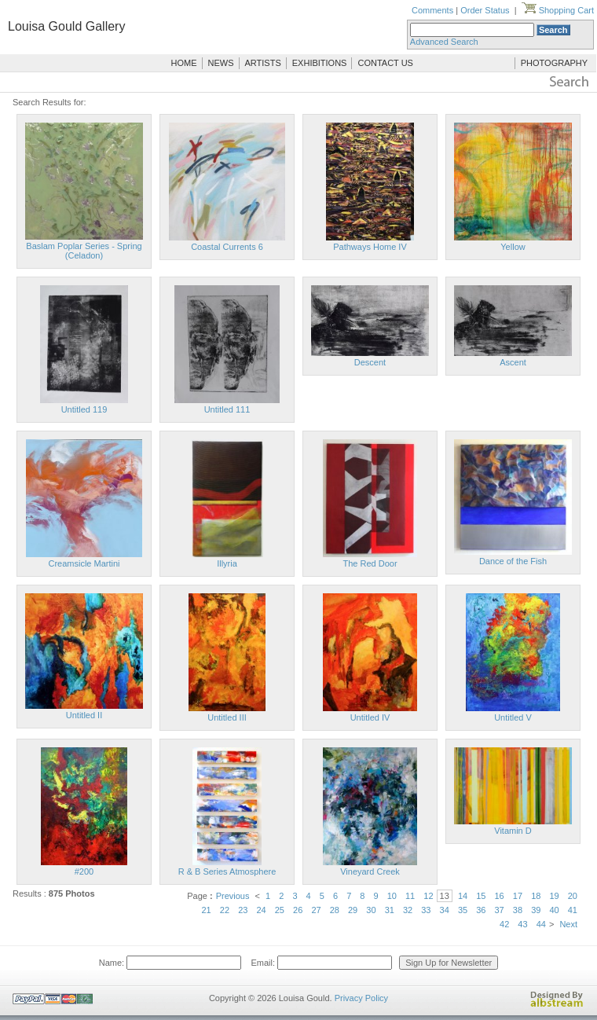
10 (392, 896)
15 (480, 896)
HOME (184, 63)
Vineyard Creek (370, 871)
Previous (233, 896)
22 (224, 910)
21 (206, 910)
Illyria (227, 563)
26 (297, 910)
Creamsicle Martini (83, 563)
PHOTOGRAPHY (554, 63)
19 (554, 896)
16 (499, 896)
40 (554, 910)
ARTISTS (263, 63)
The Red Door (369, 563)
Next (568, 924)
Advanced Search (444, 41)
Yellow (512, 246)
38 (517, 910)
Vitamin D (512, 830)
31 (389, 910)
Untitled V (513, 717)
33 (425, 910)
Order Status (484, 10)
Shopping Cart (558, 10)
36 (480, 910)
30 (370, 910)
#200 (84, 871)
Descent (370, 362)
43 (522, 924)
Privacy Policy (361, 998)
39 (535, 910)
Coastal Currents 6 (227, 246)
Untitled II (84, 715)
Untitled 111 (227, 409)
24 (261, 910)
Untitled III (227, 717)
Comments (432, 10)
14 (462, 896)
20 (572, 896)
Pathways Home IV (370, 246)
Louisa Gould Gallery (66, 26)
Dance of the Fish (513, 561)
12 (428, 896)
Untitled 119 (84, 409)
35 (462, 910)
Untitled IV (370, 717)
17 (517, 896)
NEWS (221, 63)
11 (410, 896)
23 (242, 910)
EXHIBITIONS (319, 63)
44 (541, 924)
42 (504, 924)
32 (407, 910)
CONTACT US (385, 63)
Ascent (513, 362)
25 (279, 910)
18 (535, 896)
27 (315, 910)
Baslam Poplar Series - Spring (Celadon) (83, 250)
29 (352, 910)
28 (334, 910)
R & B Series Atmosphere (227, 871)
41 (572, 910)
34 (444, 910)
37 (499, 910)
